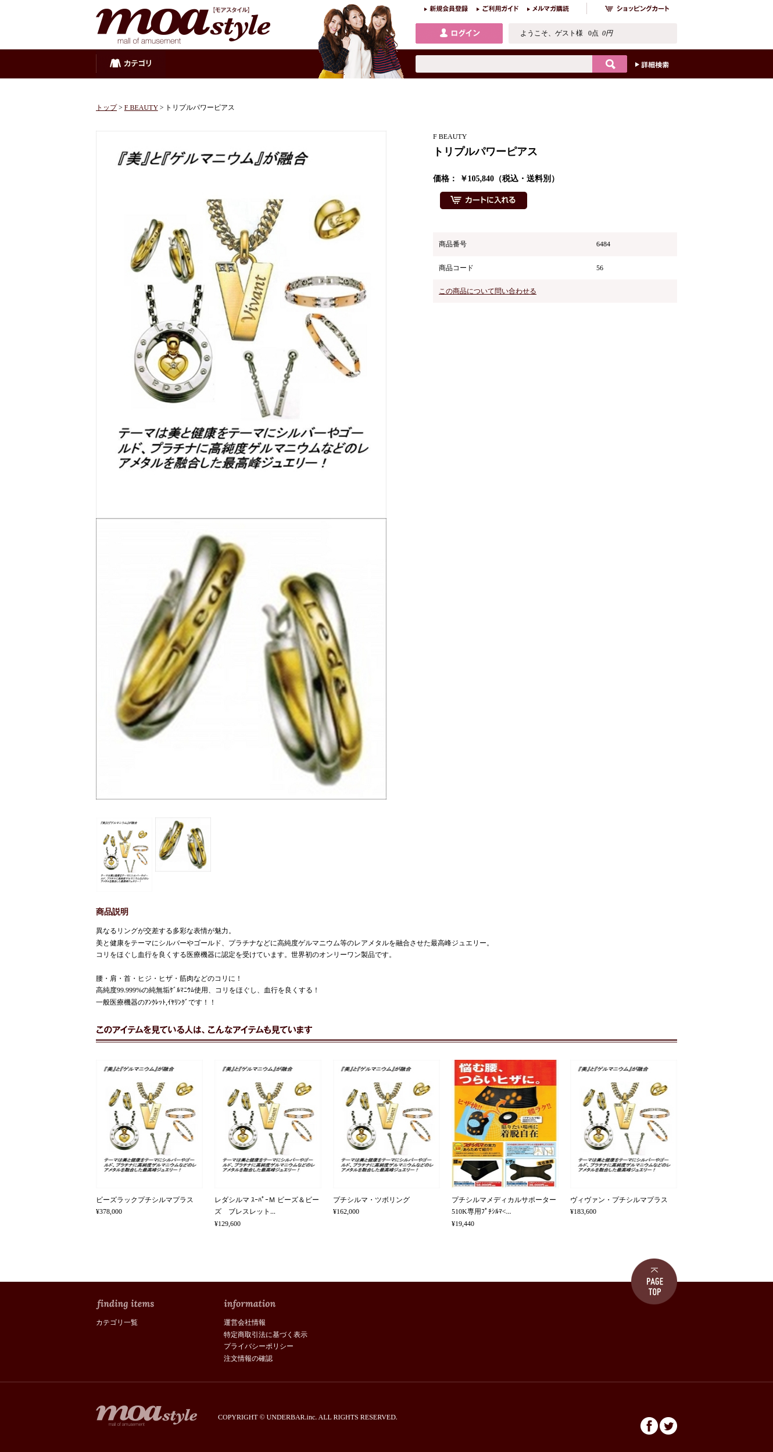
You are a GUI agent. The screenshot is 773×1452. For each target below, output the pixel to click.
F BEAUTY (141, 107)
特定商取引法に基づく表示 (265, 1335)
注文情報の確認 (248, 1358)
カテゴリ (131, 63)
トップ (106, 107)
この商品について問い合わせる (487, 291)
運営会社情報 (245, 1322)
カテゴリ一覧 (117, 1322)
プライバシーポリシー (259, 1346)
